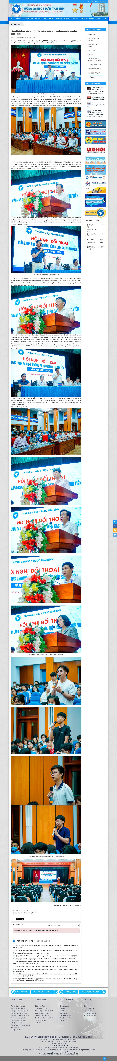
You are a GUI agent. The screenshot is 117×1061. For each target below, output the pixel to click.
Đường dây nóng (69, 992)
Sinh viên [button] (76, 19)
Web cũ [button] (91, 19)
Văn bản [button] (38, 19)
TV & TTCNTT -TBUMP (54, 1054)
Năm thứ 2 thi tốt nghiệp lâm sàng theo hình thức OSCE (96, 105)
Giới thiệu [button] (18, 19)
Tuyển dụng (91, 77)
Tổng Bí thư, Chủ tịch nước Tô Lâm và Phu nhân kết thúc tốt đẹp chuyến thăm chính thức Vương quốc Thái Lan (95, 90)
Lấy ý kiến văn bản (22, 992)
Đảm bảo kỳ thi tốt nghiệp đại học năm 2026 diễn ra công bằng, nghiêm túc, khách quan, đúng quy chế (95, 113)
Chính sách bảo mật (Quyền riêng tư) (65, 1052)
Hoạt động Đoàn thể (94, 65)
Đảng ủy (90, 54)
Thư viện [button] (67, 19)
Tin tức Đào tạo (93, 50)
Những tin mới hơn (25, 941)
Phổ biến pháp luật (94, 73)
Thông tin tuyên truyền (93, 45)
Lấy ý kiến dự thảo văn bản (42, 992)
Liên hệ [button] (98, 19)
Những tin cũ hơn (42, 941)
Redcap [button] (45, 19)
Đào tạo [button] (51, 19)
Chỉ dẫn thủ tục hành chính (91, 992)
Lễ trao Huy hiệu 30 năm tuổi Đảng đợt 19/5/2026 (98, 98)
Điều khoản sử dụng (46, 1052)
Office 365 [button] (84, 19)
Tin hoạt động (92, 34)
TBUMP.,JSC (74, 1054)
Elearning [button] (59, 19)
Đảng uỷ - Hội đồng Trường (93, 39)
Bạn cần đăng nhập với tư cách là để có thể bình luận (36, 930)
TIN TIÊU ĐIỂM (95, 84)
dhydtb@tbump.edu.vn (61, 1045)
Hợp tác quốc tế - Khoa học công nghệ (94, 59)
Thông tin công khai (94, 69)
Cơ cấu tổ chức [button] (28, 19)
